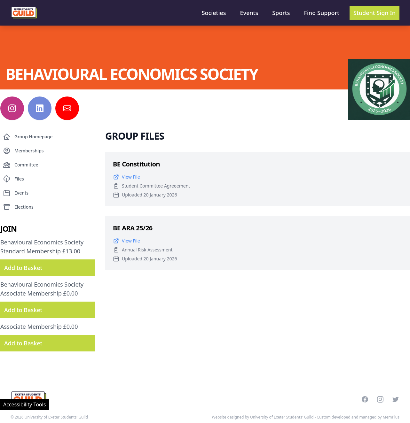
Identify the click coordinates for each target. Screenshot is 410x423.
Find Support (322, 13)
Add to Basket (23, 268)
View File (126, 177)
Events (249, 13)
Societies (214, 13)
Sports (281, 13)
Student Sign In (374, 13)
